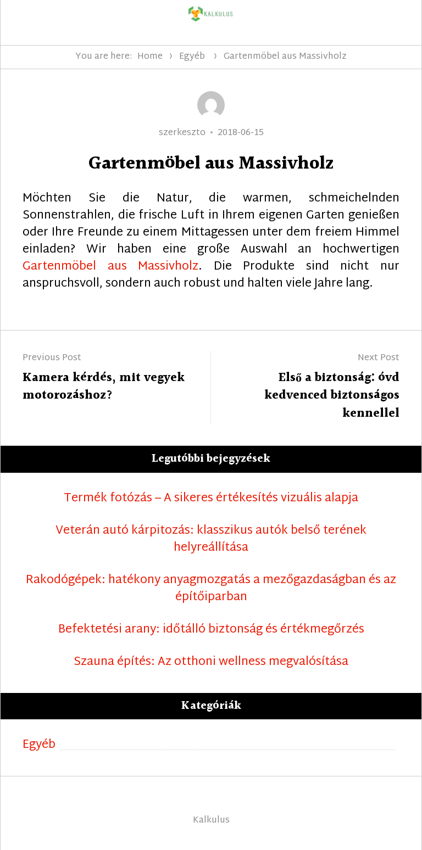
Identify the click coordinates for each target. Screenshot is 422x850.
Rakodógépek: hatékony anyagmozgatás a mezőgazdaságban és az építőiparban (211, 589)
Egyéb (192, 57)
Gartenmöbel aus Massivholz (110, 266)
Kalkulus (211, 821)
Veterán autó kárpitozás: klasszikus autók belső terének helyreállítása (211, 540)
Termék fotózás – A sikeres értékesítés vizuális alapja (211, 498)
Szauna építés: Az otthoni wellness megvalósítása (211, 662)
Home (150, 57)
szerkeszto (182, 133)
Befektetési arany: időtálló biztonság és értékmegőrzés (211, 630)
